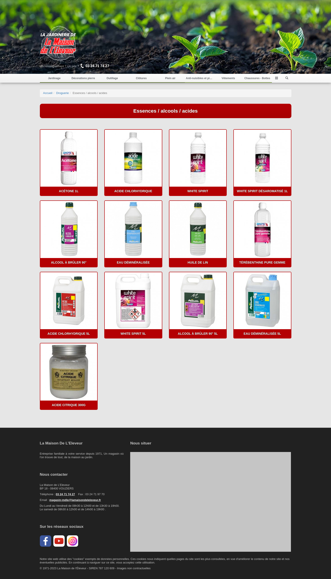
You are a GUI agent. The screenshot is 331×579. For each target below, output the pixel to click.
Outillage (112, 78)
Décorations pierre (83, 78)
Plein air (170, 78)
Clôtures (141, 78)
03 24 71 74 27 (65, 494)
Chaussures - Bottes (257, 78)
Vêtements (228, 78)
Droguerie (62, 93)
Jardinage (54, 78)
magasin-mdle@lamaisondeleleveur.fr (75, 500)
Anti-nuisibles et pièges (199, 78)
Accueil (47, 93)
